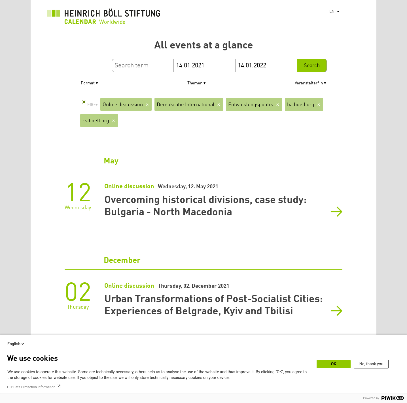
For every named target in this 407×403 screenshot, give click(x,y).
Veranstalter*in (309, 83)
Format (88, 83)
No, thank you (371, 364)
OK (333, 364)
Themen (194, 83)
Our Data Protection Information (31, 387)
